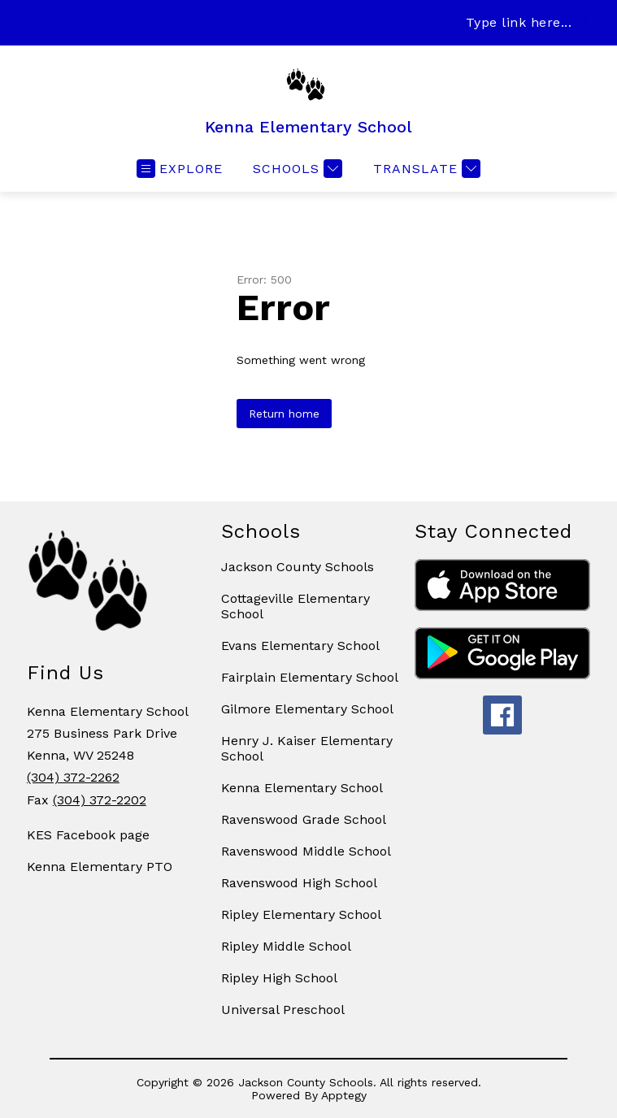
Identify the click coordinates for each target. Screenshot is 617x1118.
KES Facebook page (88, 835)
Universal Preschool (283, 1009)
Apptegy (344, 1095)
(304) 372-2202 (99, 800)
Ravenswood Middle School (306, 851)
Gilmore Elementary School (307, 709)
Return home (284, 413)
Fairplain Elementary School (309, 677)
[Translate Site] (424, 168)
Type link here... (519, 22)
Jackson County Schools (297, 566)
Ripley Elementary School (301, 914)
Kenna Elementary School (302, 787)
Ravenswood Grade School (303, 819)
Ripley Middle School (286, 946)
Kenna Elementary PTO (99, 866)
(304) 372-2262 (73, 777)
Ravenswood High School (299, 882)
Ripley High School (279, 978)
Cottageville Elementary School (295, 606)
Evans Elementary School (300, 645)
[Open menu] (180, 168)
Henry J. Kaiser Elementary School (307, 748)
